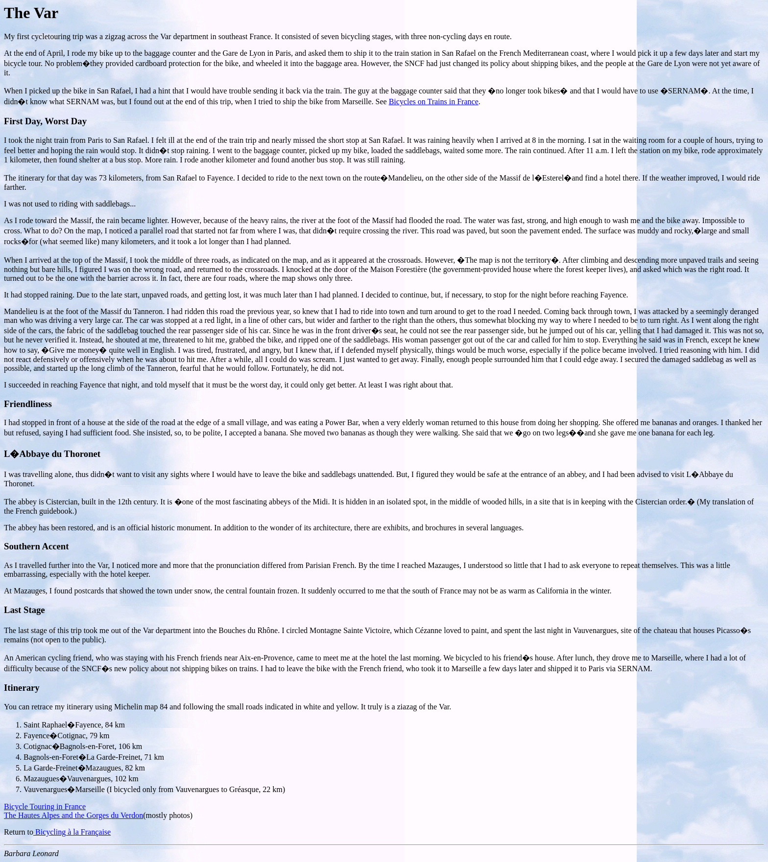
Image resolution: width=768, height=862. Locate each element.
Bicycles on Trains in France (434, 101)
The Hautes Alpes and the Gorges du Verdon (73, 815)
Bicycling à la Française (72, 832)
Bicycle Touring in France (45, 806)
